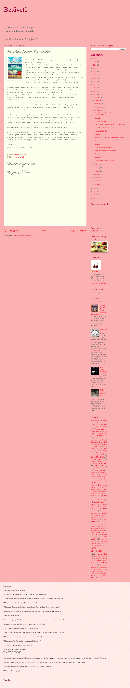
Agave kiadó (103, 425)
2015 (95, 94)
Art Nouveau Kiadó (102, 433)
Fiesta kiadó (94, 463)
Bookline (100, 438)
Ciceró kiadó (97, 446)
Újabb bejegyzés (11, 230)
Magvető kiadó (99, 515)
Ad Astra (93, 424)
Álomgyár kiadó (99, 429)
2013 (95, 191)
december (98, 97)
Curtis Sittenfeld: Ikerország (103, 147)
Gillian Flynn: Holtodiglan (103, 392)
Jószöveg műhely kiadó (99, 491)
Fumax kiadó (103, 463)
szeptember (98, 107)
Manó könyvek (95, 519)
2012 (95, 195)
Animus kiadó (95, 431)
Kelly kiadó (103, 495)
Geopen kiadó (99, 470)
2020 (95, 78)
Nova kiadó (102, 530)
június (97, 168)
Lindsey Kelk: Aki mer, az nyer (104, 160)
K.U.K (92, 493)
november (98, 100)
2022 (95, 71)
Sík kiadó (98, 558)
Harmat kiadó (95, 479)
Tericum (93, 562)
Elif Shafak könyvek (101, 121)
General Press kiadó (18, 157)
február (97, 181)
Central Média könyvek (100, 444)
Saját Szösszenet (96, 549)
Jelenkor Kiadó (95, 489)
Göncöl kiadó (94, 474)
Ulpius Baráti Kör (95, 573)
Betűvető (16, 9)
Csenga (95, 271)
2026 (95, 58)
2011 (95, 198)
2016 (95, 91)
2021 (95, 75)
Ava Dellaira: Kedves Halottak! (104, 128)
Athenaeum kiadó (100, 436)
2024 (95, 65)
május (97, 171)
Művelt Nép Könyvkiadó (98, 528)
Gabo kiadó (98, 466)
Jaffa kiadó (101, 487)
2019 (95, 81)
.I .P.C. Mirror (95, 420)
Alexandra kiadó (100, 427)
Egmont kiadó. (101, 455)
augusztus (98, 110)
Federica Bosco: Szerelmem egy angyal (103, 370)
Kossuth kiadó (96, 500)
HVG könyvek (101, 481)
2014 (95, 188)
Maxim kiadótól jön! (101, 131)
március (97, 177)
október (97, 104)
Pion (98, 541)
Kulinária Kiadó (100, 506)
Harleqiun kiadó (100, 476)
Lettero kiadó (95, 509)
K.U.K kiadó (101, 493)
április (97, 174)
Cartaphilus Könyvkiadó (99, 442)
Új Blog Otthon (95, 350)
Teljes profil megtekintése (99, 284)
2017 (95, 88)
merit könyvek (96, 524)
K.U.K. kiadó (94, 495)
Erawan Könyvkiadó (97, 457)
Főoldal (44, 230)
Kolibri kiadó (99, 498)
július (97, 164)
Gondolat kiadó (101, 472)
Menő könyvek (103, 522)
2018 (95, 84)
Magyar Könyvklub (97, 517)
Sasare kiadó (97, 556)
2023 (95, 68)
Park (99, 537)
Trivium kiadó (103, 567)
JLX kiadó (104, 489)
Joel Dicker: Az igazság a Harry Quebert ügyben (109, 137)
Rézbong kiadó (101, 545)
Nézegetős (94, 530)
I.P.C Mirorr (94, 483)
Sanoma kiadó (102, 554)
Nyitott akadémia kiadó (97, 532)
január (97, 184)
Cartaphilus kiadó (97, 440)
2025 (95, 62)
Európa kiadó (96, 459)
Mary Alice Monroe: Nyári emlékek (105, 150)
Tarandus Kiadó (100, 560)
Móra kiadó (100, 526)
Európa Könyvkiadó (97, 461)
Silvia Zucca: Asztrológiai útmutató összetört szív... (110, 124)
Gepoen (93, 472)
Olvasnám (98, 118)
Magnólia (104, 513)
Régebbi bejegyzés (78, 230)
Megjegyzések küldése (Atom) (21, 235)
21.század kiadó (101, 422)
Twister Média (97, 569)
